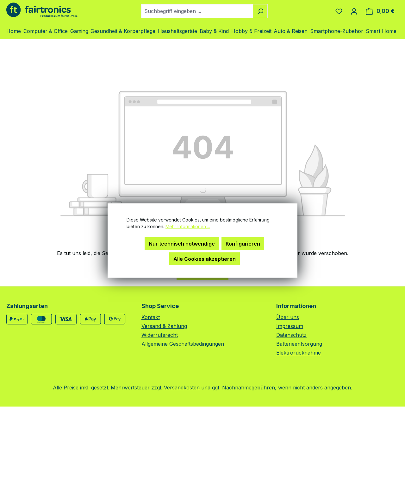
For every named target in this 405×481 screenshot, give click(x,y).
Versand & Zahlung (164, 326)
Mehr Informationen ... (187, 226)
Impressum (289, 326)
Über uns (287, 317)
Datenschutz (291, 335)
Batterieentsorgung (299, 344)
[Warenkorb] (380, 11)
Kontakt (150, 317)
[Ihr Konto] (354, 11)
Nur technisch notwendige (182, 243)
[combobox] (197, 11)
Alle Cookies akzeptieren (204, 259)
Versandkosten (182, 387)
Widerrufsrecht (159, 335)
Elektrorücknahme (298, 353)
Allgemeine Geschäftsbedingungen (182, 344)
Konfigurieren (243, 243)
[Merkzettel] (338, 11)
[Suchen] (260, 11)
